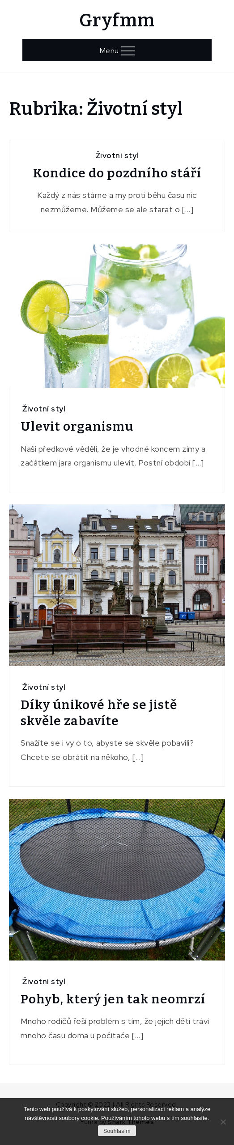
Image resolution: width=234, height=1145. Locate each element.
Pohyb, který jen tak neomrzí (113, 999)
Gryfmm (117, 20)
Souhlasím (117, 1131)
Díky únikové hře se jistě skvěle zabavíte (99, 712)
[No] (222, 1121)
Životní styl (117, 155)
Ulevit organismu (77, 426)
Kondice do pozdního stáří (117, 173)
